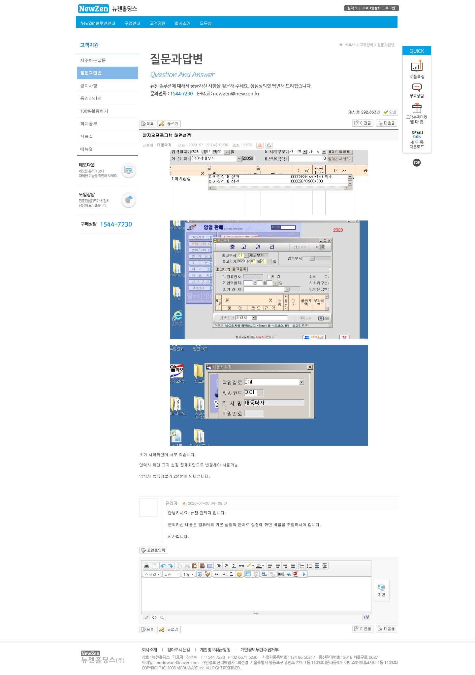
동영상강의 (91, 98)
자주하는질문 (93, 60)
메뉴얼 (86, 149)
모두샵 (205, 23)
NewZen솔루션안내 (97, 23)
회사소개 (182, 23)
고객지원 (157, 23)
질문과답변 (91, 73)
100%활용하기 (94, 111)
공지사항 (88, 85)
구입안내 (132, 23)
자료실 (86, 136)
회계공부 (88, 123)
